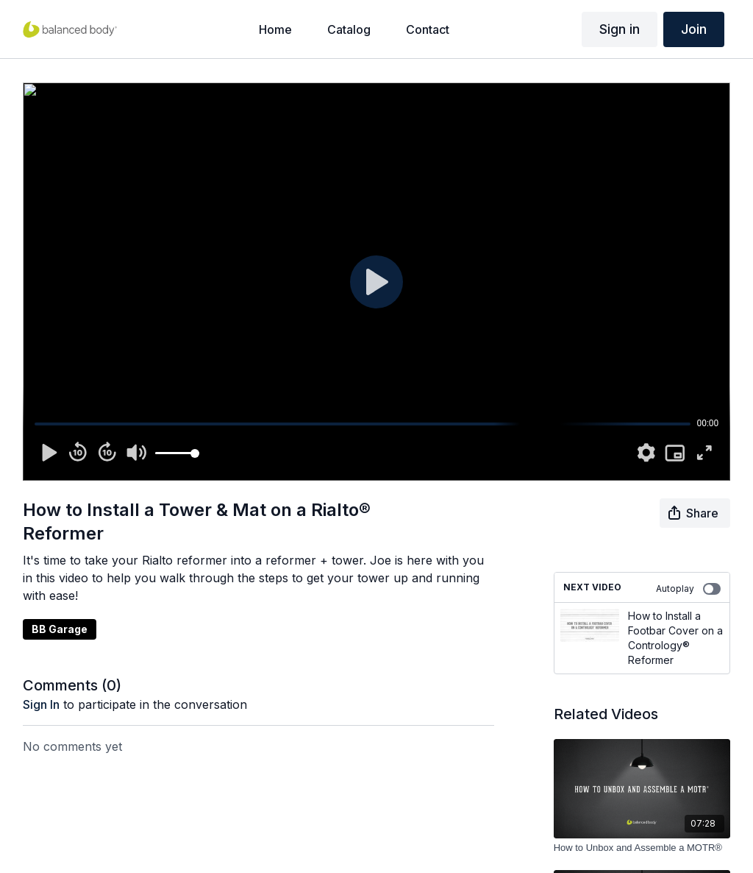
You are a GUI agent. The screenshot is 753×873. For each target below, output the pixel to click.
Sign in (619, 29)
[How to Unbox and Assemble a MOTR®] (642, 848)
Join (694, 29)
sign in (41, 704)
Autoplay (688, 589)
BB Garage (60, 629)
